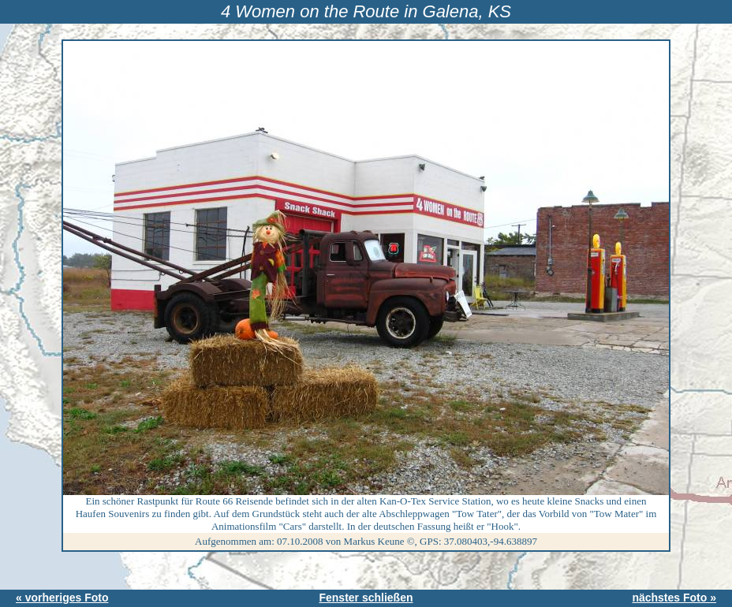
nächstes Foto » (674, 597)
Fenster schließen (366, 597)
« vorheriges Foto (62, 597)
